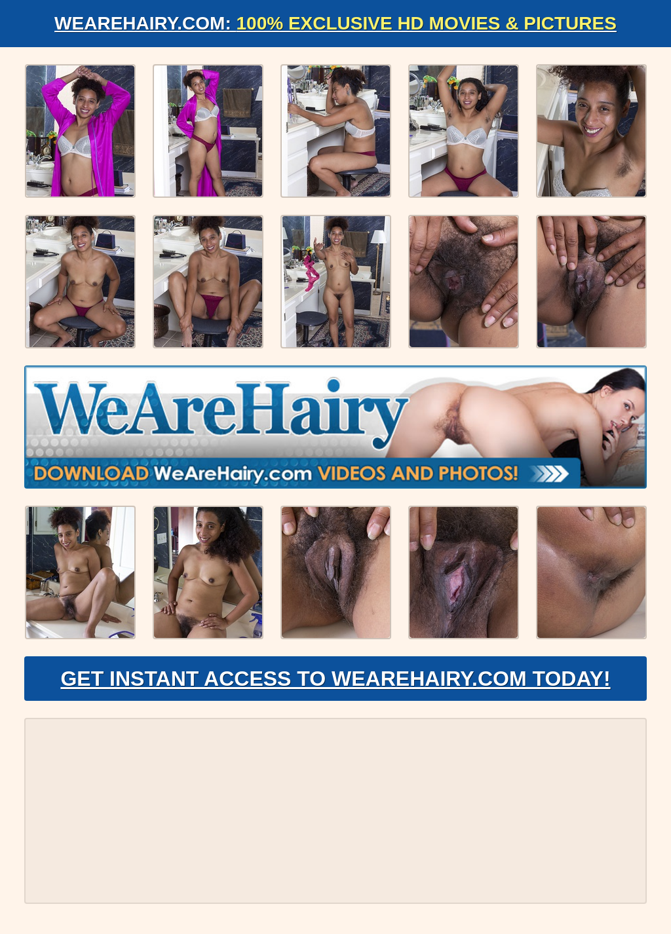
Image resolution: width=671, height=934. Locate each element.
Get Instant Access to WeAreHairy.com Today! (335, 678)
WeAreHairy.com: (335, 23)
